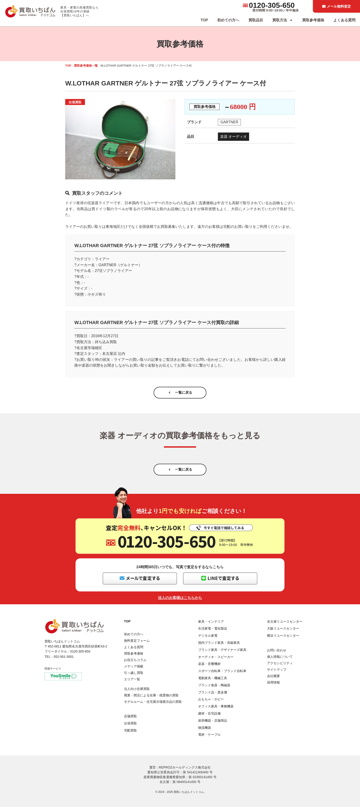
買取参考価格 (313, 20)
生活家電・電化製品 (212, 632)
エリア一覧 (132, 683)
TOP (204, 20)
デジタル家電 (207, 639)
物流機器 (204, 731)
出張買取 (130, 727)
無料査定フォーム (137, 645)
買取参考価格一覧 (86, 65)
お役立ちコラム (135, 664)
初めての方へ (228, 20)
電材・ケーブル (209, 738)
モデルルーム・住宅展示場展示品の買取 (153, 706)
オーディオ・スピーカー (215, 661)
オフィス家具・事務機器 (215, 710)
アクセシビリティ (280, 667)
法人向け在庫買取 (137, 693)
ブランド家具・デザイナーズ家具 (222, 654)
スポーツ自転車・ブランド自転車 (222, 675)
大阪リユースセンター (283, 632)
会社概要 (273, 680)
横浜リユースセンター (283, 639)
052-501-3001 (64, 661)
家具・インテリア (211, 625)
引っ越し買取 (133, 677)
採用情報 (273, 686)
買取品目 (255, 20)
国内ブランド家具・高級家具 (219, 647)
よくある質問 (344, 20)
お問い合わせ (276, 654)
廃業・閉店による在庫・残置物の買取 (151, 699)
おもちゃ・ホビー (211, 703)
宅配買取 (130, 734)
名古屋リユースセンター (284, 625)
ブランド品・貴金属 (212, 696)
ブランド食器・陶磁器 (214, 689)
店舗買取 (130, 720)
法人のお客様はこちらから (180, 602)
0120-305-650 (272, 5)
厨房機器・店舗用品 (212, 724)
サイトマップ (276, 673)
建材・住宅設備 (209, 717)
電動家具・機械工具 (212, 682)
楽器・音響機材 (209, 668)
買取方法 (282, 20)
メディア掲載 (133, 670)
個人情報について (280, 661)
